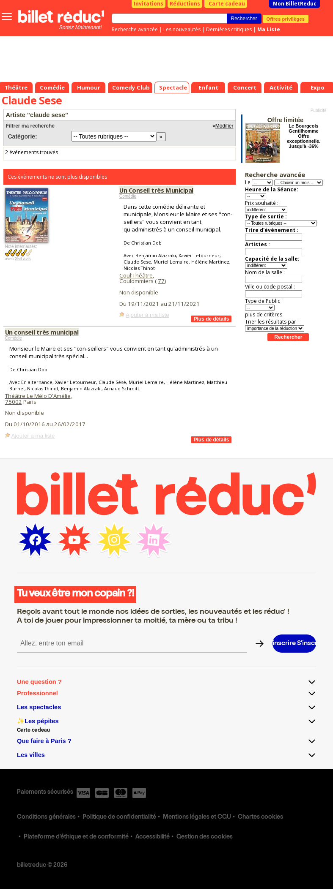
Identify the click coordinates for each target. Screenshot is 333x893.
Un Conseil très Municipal (156, 190)
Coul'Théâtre (136, 275)
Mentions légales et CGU (197, 817)
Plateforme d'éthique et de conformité (76, 837)
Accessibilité (152, 837)
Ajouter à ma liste (147, 315)
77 (161, 281)
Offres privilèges (286, 18)
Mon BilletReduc (294, 3)
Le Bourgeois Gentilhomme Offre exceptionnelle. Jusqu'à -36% (303, 136)
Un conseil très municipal (42, 332)
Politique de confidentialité (119, 817)
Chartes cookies (260, 817)
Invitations (148, 3)
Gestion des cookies (204, 837)
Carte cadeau (227, 3)
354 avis (22, 258)
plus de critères (263, 314)
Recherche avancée (135, 29)
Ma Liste (268, 29)
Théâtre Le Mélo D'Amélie (38, 396)
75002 (13, 402)
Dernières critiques (229, 29)
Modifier (224, 126)
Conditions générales (46, 817)
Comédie (127, 196)
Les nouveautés (182, 29)
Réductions (185, 3)
